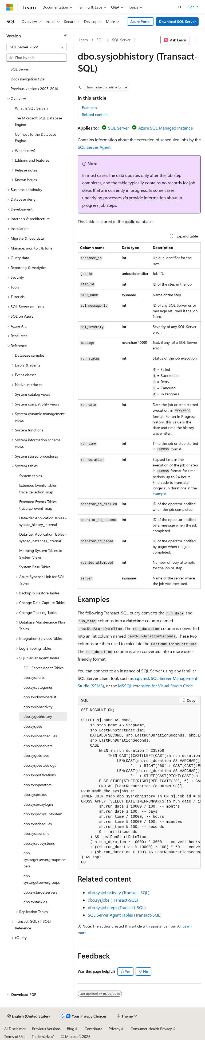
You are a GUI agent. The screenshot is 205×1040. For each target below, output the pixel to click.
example (159, 493)
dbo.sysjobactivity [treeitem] (38, 706)
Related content (95, 114)
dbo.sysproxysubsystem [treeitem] (42, 813)
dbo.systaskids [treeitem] (35, 901)
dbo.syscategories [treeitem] (38, 687)
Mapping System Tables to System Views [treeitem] (40, 554)
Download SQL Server (177, 21)
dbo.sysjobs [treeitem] (32, 726)
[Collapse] (65, 36)
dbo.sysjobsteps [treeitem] (36, 755)
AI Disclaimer (15, 1028)
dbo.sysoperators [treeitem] (37, 784)
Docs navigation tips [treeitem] (27, 78)
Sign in (193, 6)
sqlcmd (142, 678)
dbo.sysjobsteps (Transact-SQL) (117, 907)
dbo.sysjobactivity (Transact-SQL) (118, 892)
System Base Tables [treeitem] (34, 566)
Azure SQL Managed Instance (165, 128)
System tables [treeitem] (30, 475)
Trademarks (41, 1036)
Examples (89, 107)
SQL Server (121, 39)
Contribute (93, 1028)
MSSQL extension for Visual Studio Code (155, 685)
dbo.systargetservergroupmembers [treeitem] (44, 859)
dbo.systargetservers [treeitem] (40, 892)
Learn (83, 39)
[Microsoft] (9, 7)
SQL (99, 39)
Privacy (114, 1028)
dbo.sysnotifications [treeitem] (39, 774)
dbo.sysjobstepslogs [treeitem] (39, 765)
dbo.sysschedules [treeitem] (37, 823)
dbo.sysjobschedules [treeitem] (40, 735)
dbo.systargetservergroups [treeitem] (41, 879)
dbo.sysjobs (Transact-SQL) (113, 900)
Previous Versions (46, 1028)
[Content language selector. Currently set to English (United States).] (28, 1016)
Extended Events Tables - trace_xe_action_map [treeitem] (39, 488)
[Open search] (180, 7)
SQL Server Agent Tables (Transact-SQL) (124, 915)
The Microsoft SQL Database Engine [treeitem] (38, 121)
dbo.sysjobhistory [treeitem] (37, 716)
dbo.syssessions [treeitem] (36, 833)
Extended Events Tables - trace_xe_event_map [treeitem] (39, 505)
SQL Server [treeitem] (20, 69)
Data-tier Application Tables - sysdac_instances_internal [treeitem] (43, 537)
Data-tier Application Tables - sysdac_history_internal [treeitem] (43, 521)
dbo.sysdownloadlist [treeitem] (39, 696)
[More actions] (196, 40)
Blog (70, 1028)
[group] (139, 786)
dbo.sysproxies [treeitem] (35, 794)
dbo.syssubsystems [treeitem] (39, 843)
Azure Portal (140, 21)
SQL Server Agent (94, 147)
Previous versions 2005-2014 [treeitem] (34, 88)
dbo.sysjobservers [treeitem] (37, 745)
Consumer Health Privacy (151, 1028)
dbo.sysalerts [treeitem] (34, 677)
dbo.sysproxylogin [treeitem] (38, 804)
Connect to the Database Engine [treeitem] (35, 137)
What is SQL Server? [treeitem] (31, 108)
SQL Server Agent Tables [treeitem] (43, 667)
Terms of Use (14, 1036)
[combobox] (36, 47)
